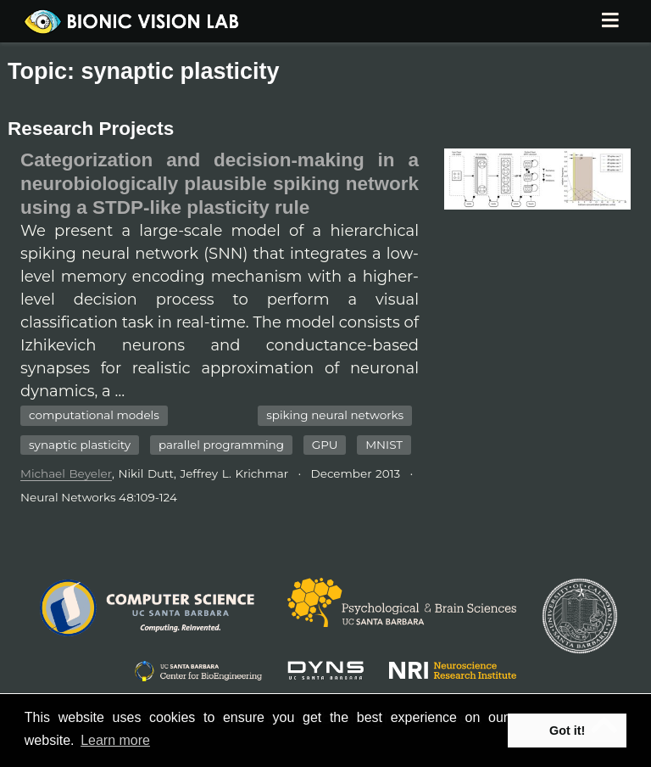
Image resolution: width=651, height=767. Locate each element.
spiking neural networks (334, 415)
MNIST (384, 444)
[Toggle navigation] (610, 21)
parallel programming (221, 444)
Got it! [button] (567, 730)
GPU (325, 444)
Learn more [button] (115, 740)
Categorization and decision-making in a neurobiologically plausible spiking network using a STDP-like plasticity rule (219, 183)
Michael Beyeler (66, 473)
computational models (94, 415)
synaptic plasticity (80, 444)
